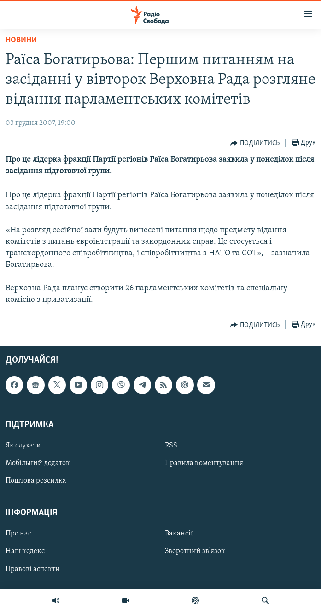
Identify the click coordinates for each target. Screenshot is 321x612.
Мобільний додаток (38, 463)
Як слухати (23, 445)
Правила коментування (204, 463)
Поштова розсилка (36, 480)
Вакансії (179, 534)
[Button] (255, 143)
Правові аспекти (33, 569)
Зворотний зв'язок (195, 551)
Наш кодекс (25, 551)
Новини (21, 40)
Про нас (18, 534)
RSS (171, 445)
